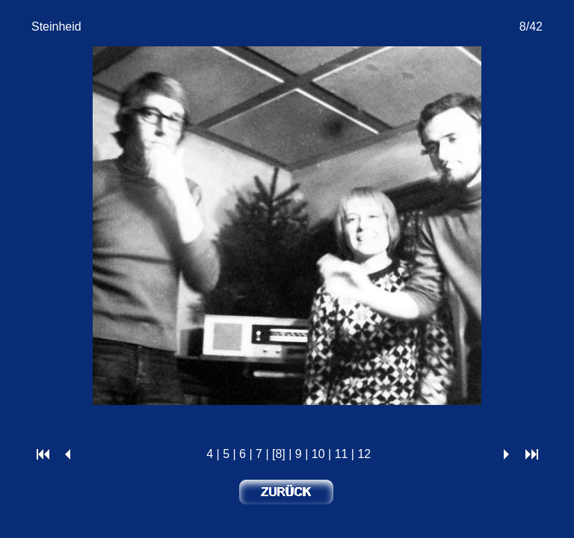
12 (364, 454)
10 (318, 454)
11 (341, 454)
